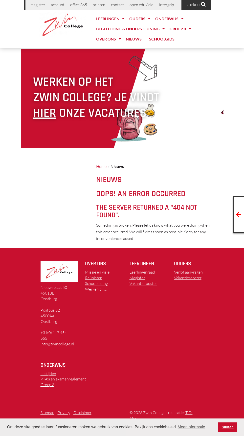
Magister (37, 4)
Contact (117, 4)
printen (99, 4)
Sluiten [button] (228, 427)
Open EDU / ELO (142, 4)
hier (44, 113)
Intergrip (166, 4)
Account (58, 4)
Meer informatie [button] (191, 427)
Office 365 (78, 4)
